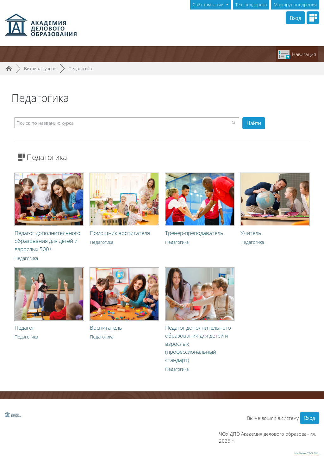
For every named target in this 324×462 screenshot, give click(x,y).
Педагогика (80, 69)
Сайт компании (209, 5)
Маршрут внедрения (295, 5)
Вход (295, 18)
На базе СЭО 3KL (306, 453)
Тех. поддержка (251, 5)
